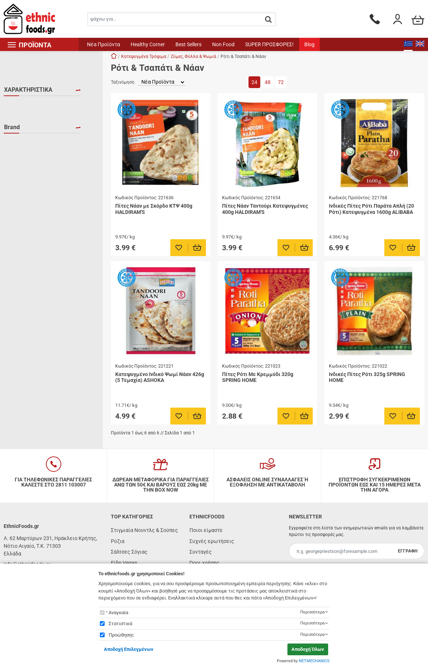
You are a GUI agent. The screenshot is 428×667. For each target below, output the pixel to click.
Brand (12, 154)
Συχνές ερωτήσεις (211, 541)
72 (281, 82)
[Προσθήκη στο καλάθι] (197, 247)
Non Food (223, 44)
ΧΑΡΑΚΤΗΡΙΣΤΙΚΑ (28, 89)
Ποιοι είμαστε (206, 530)
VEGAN (21, 116)
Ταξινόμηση (122, 82)
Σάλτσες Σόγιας (129, 552)
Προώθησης (121, 635)
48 (268, 82)
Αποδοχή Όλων (307, 649)
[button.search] (268, 19)
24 (254, 82)
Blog (309, 44)
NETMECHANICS (314, 661)
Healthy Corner (148, 44)
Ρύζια (117, 541)
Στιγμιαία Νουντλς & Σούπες (144, 530)
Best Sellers (188, 44)
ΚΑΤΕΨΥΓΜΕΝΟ (31, 127)
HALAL (21, 105)
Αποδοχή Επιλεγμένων (128, 649)
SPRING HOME (30, 202)
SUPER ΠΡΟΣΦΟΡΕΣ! (269, 44)
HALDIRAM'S (27, 191)
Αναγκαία (118, 612)
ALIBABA (23, 170)
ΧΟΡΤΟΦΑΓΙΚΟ (30, 137)
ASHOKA (23, 181)
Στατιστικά (120, 623)
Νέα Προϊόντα (103, 44)
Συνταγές (200, 552)
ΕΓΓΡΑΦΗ (407, 551)
